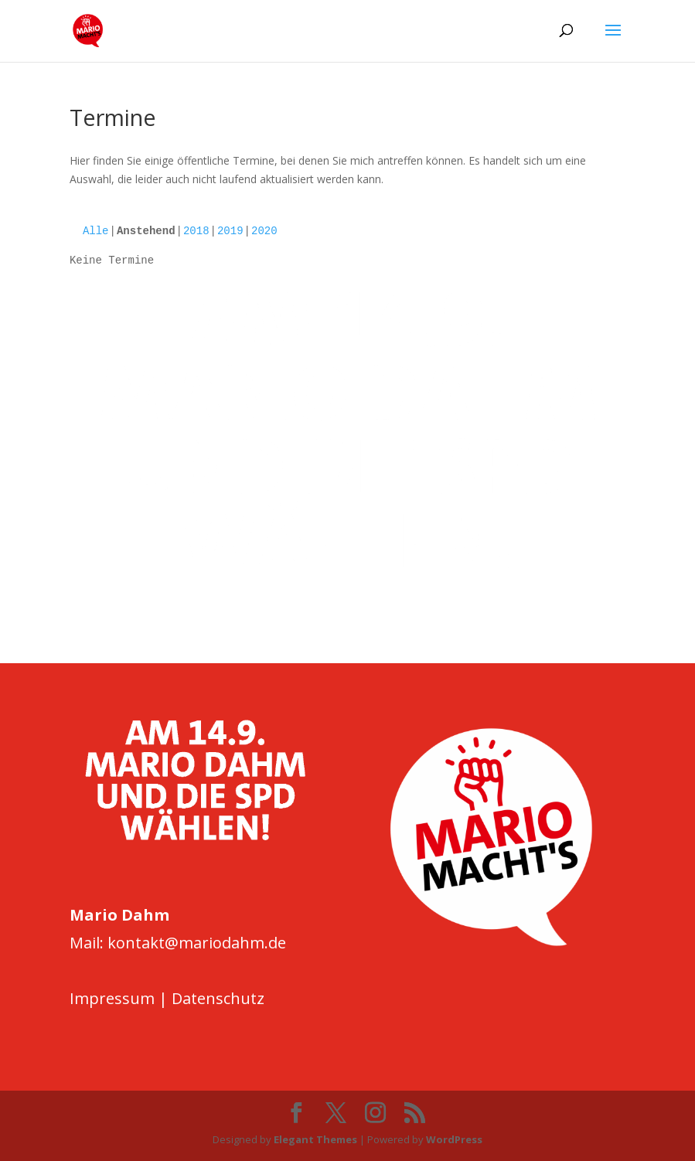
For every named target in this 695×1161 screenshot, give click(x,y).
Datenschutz (218, 998)
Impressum (112, 998)
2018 (196, 231)
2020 (264, 231)
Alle (96, 231)
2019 (230, 231)
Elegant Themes (315, 1139)
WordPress (454, 1139)
